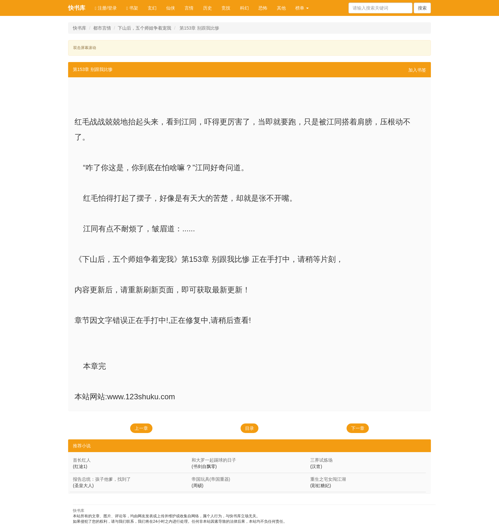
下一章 (357, 428)
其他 (281, 7)
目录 (249, 428)
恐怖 (262, 7)
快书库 (76, 8)
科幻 (244, 7)
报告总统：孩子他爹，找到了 (102, 479)
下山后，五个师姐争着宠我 (144, 28)
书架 (132, 8)
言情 (189, 7)
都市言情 (102, 28)
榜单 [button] (302, 7)
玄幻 (152, 7)
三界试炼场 (321, 460)
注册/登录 (106, 8)
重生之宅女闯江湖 (328, 479)
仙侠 (170, 7)
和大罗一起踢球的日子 (214, 460)
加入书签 (417, 70)
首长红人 (82, 460)
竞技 (225, 7)
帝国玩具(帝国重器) (211, 479)
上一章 (141, 428)
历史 (207, 7)
